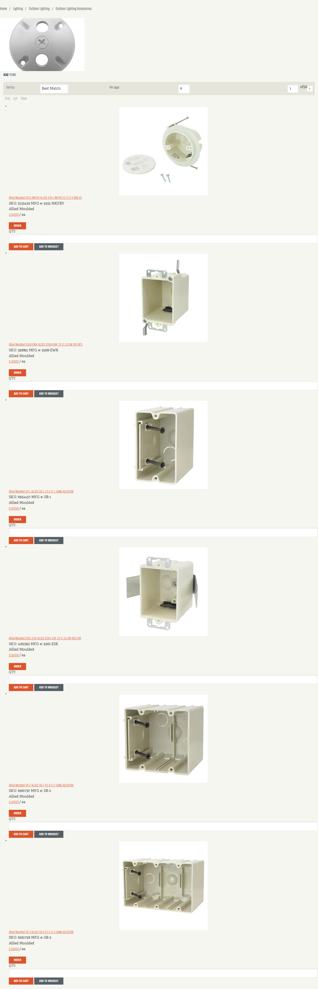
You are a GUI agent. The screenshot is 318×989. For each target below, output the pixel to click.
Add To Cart (21, 246)
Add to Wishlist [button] (49, 246)
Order (17, 225)
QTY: (12, 231)
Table (24, 99)
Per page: (115, 87)
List (15, 99)
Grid (7, 99)
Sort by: (10, 87)
